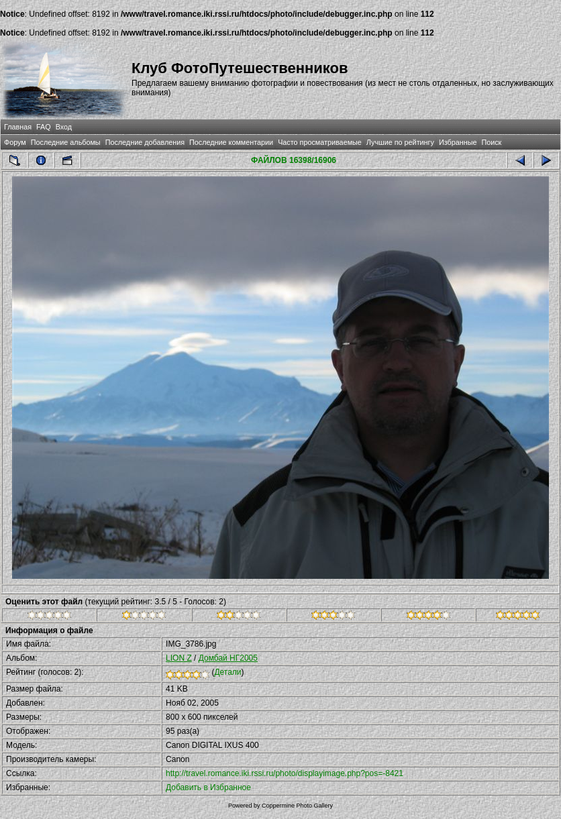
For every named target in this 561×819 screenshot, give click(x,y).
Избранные (457, 142)
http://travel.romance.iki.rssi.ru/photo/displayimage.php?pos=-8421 (284, 773)
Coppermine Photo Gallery (297, 805)
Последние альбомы (66, 142)
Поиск (491, 142)
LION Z (179, 658)
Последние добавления (145, 142)
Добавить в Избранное (208, 787)
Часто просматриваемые (320, 142)
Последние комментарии (231, 142)
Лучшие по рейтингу (400, 142)
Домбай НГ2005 (228, 658)
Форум (15, 142)
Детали (227, 672)
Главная (18, 127)
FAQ (43, 127)
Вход (64, 127)
